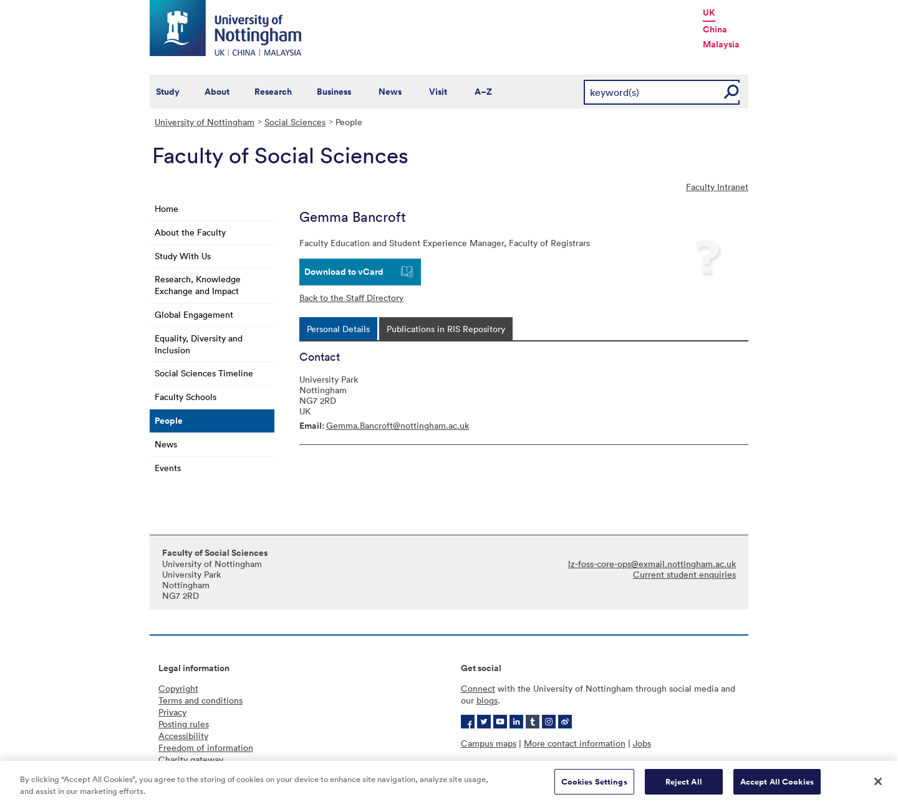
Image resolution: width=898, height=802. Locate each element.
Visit (438, 91)
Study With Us (183, 256)
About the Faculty (190, 232)
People (169, 420)
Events (168, 468)
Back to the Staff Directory (351, 297)
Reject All (683, 785)
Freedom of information (205, 747)
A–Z (483, 91)
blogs (487, 700)
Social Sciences (295, 122)
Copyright (178, 688)
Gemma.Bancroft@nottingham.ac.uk (397, 425)
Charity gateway (190, 759)
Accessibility (183, 736)
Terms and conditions (200, 700)
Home (166, 208)
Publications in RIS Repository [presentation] (446, 329)
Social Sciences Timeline (204, 373)
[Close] (878, 785)
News (390, 91)
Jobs (642, 743)
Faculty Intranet (717, 187)
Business (334, 91)
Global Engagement (194, 314)
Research (273, 91)
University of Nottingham (204, 122)
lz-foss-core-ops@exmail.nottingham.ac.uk (652, 564)
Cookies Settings (594, 785)
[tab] (338, 328)
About (217, 91)
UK (709, 12)
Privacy (172, 712)
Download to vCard (344, 271)
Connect (478, 688)
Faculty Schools (185, 397)
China (715, 29)
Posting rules (183, 724)
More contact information (574, 743)
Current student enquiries (684, 574)
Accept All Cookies (777, 785)
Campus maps (488, 743)
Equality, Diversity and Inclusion (199, 344)
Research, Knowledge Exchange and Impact (198, 285)
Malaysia (721, 44)
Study (168, 91)
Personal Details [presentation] (338, 329)
